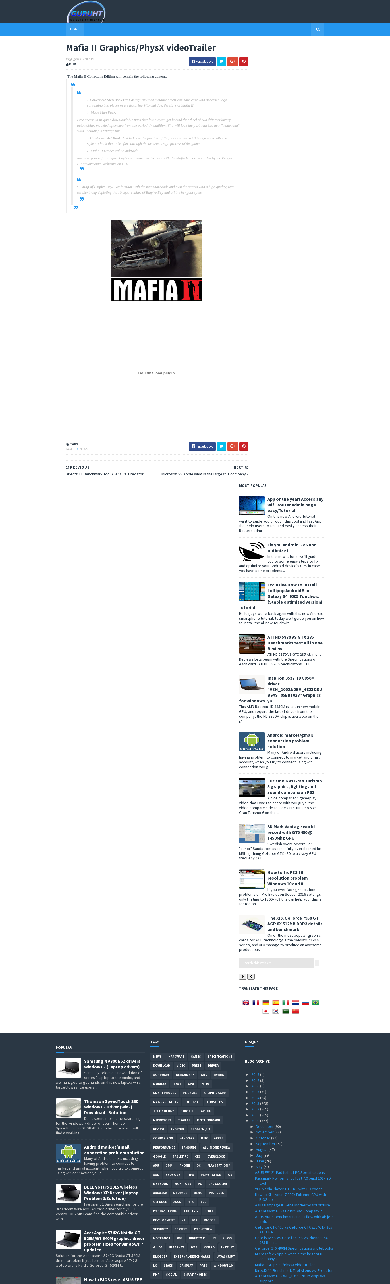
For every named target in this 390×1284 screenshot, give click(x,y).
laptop (205, 671)
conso (209, 807)
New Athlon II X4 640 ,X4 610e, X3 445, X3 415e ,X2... (293, 1103)
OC (198, 725)
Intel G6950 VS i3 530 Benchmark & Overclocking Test (284, 1120)
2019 (255, 633)
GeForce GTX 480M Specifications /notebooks (294, 807)
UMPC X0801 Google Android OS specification (293, 911)
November (265, 691)
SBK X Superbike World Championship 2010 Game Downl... (291, 848)
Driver (213, 625)
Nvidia (219, 634)
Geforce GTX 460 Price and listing (283, 1074)
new (204, 698)
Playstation (211, 734)
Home (64, 29)
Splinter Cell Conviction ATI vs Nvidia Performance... (285, 985)
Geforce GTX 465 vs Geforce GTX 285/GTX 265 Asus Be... (293, 789)
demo (198, 752)
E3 (214, 798)
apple (218, 698)
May (260, 726)
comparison (163, 698)
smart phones (195, 834)
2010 (255, 679)
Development (164, 780)
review (158, 689)
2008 (255, 1253)
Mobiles (160, 643)
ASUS (177, 761)
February (264, 1236)
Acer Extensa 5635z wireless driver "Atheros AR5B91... (292, 1184)
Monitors (183, 743)
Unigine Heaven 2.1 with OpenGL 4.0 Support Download (292, 870)
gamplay (186, 825)
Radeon (210, 780)
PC (200, 743)
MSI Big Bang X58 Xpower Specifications (289, 977)
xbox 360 (160, 752)
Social (171, 834)
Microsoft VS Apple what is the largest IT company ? (289, 816)
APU (156, 725)
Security (160, 789)
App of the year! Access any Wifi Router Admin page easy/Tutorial (305, 63)
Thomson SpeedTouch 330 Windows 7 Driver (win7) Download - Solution (111, 666)
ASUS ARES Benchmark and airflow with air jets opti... (294, 778)
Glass (227, 798)
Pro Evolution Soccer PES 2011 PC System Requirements (110, 971)
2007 (255, 1259)
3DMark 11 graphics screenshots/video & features (290, 903)
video (181, 625)
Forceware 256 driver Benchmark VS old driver (294, 862)
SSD (156, 734)
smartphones (164, 652)
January (263, 1242)
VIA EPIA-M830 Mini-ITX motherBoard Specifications (285, 1168)
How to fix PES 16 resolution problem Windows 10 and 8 (297, 437)
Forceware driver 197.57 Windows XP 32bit (291, 1202)
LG (155, 825)
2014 (255, 656)
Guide (157, 807)
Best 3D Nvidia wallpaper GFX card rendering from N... (292, 1093)
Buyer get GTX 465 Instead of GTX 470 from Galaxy (291, 919)
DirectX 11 (197, 798)
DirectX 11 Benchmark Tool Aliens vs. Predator (294, 829)
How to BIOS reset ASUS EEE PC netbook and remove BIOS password (114, 844)
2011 (255, 674)
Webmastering (165, 771)
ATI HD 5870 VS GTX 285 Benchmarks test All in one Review (305, 201)
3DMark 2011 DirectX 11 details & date (287, 933)
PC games (190, 652)
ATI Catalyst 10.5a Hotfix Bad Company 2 (288, 770)
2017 (255, 639)
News (74, 450)
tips (190, 734)
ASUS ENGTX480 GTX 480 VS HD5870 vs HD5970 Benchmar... (294, 1217)
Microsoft (162, 680)
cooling (191, 771)
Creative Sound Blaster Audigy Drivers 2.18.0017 (287, 1194)
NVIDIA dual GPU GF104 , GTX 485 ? (283, 965)
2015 (255, 651)
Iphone (184, 725)
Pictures (216, 752)
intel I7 (227, 807)
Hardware (176, 616)
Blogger (160, 816)
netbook (160, 743)
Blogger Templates (117, 1276)
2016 (255, 645)
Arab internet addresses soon (280, 1138)
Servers (181, 789)
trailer (184, 680)
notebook (161, 798)
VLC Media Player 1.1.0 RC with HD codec (289, 748)
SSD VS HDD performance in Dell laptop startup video (294, 1012)
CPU (191, 643)
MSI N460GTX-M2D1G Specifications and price (293, 993)
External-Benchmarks (192, 816)
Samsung (189, 707)
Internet (176, 807)
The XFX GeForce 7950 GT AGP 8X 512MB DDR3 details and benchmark (305, 483)
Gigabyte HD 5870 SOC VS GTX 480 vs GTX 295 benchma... (293, 1146)
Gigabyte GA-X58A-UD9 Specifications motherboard (287, 1066)
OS (230, 734)
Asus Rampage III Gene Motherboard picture (292, 764)
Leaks (168, 825)
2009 (255, 1247)
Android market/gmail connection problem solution (300, 300)
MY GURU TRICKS (165, 661)
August (262, 708)
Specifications (220, 616)
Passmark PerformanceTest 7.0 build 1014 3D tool (293, 740)
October (263, 697)
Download (161, 625)
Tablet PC (180, 716)
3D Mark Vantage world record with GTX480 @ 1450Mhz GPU (301, 391)
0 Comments (75, 60)
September (266, 702)
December (265, 685)
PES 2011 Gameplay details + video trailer (290, 1175)
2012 (255, 668)
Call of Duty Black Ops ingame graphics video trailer (293, 947)
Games (61, 450)
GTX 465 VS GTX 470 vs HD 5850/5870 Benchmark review (285, 881)
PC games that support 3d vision (282, 938)
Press (197, 625)
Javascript (226, 816)
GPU (168, 725)
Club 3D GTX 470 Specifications (281, 1111)
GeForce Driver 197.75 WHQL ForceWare (289, 1057)
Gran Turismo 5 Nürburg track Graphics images (294, 1052)
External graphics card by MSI (280, 927)
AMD (204, 634)
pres (203, 825)
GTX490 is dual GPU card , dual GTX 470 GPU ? (292, 894)
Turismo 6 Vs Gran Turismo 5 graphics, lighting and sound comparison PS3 (304, 345)
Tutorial (192, 661)
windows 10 (223, 825)
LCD (203, 761)
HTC (191, 761)
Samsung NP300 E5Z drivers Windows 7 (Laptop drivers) (112, 623)
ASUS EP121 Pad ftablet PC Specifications (290, 731)
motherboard (208, 680)
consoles (215, 661)
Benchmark (185, 634)
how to (187, 671)
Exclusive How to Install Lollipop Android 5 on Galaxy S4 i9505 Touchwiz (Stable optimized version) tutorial (291, 155)
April (260, 1224)
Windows (187, 698)
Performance (164, 707)
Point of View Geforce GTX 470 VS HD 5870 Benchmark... (290, 1044)
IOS (194, 780)
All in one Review (216, 707)
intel (204, 643)
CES (198, 716)
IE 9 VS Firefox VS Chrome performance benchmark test (288, 1157)
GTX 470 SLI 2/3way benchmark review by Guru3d (290, 1033)
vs (183, 780)
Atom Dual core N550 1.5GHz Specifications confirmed (291, 1002)
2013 (255, 662)
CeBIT (208, 771)
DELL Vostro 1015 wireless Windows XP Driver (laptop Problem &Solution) (111, 752)
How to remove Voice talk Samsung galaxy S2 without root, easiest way (112, 890)
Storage (180, 752)
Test (177, 643)
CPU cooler (217, 743)
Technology (163, 671)
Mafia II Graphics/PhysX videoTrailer (285, 823)
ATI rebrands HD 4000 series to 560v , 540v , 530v (291, 1130)
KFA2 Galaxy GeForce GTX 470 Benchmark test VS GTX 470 (294, 1082)
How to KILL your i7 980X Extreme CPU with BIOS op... (290, 756)
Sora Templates (86, 1276)
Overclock (216, 716)
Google (159, 716)
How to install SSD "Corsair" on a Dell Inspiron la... (293, 1023)
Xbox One (173, 734)
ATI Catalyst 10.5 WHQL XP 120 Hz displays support (290, 838)
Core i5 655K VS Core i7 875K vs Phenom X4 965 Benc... (291, 799)
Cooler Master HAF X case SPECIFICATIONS (290, 856)
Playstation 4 (218, 725)
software (161, 634)
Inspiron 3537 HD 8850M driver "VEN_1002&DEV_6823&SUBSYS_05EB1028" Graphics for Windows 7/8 (290, 249)
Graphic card (215, 652)
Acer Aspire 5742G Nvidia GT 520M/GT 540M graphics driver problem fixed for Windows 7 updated (114, 800)
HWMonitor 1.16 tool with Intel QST (284, 971)
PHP (156, 834)
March (261, 1230)
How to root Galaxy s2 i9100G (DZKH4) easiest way (114, 928)
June (260, 720)
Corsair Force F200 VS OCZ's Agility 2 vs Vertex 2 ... (294, 958)
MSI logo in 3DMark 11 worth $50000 (285, 889)
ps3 (179, 798)
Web (194, 807)
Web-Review (203, 789)
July (260, 714)
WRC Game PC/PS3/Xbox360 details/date (289, 1208)
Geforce (160, 761)
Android (177, 689)
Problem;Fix (200, 689)
